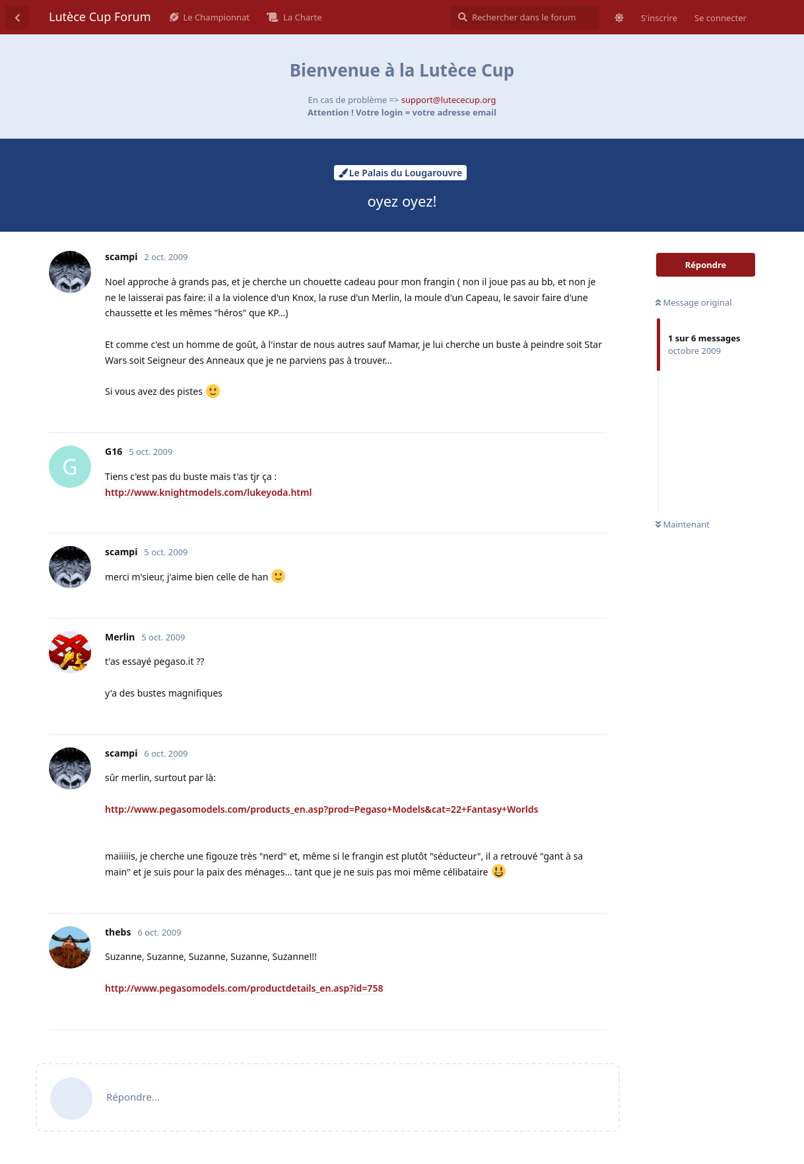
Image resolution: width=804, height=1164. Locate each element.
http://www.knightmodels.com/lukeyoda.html (208, 492)
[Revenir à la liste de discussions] (17, 17)
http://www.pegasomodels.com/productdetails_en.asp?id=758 (244, 988)
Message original (693, 302)
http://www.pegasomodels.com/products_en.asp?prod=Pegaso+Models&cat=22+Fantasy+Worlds (321, 809)
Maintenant (682, 524)
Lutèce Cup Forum (100, 16)
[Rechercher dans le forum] (525, 17)
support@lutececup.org (448, 100)
